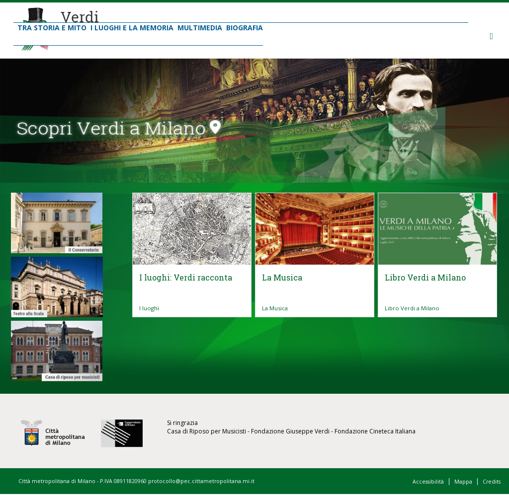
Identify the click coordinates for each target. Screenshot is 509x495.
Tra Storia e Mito (51, 27)
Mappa (463, 481)
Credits (492, 481)
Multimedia (199, 27)
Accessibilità (428, 481)
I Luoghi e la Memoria (131, 27)
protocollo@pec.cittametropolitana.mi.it (201, 481)
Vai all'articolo (192, 291)
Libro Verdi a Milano (412, 308)
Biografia (244, 27)
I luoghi (149, 308)
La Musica (275, 308)
